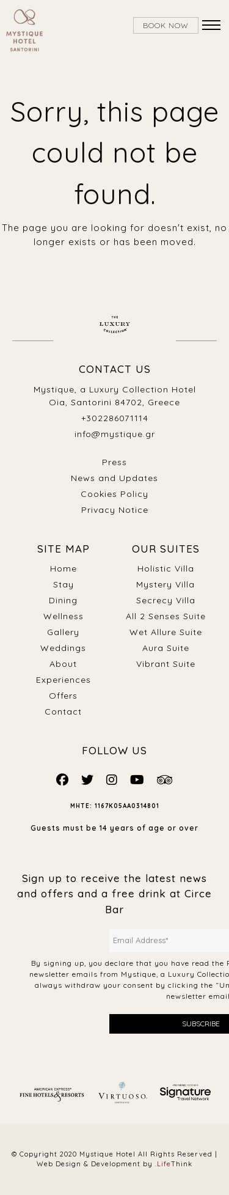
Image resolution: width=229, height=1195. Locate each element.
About (63, 663)
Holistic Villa (165, 568)
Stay (63, 584)
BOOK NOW (166, 25)
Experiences (63, 679)
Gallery (63, 632)
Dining (63, 600)
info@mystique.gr (115, 433)
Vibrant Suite (165, 663)
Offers (63, 695)
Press (114, 462)
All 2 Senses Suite (166, 616)
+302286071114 (114, 418)
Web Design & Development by (114, 1164)
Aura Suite (165, 647)
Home (63, 568)
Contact (63, 711)
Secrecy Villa (165, 600)
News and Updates (114, 478)
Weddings (63, 647)
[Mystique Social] (62, 779)
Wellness (63, 616)
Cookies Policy (114, 493)
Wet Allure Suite (165, 632)
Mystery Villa (165, 584)
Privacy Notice (114, 509)
